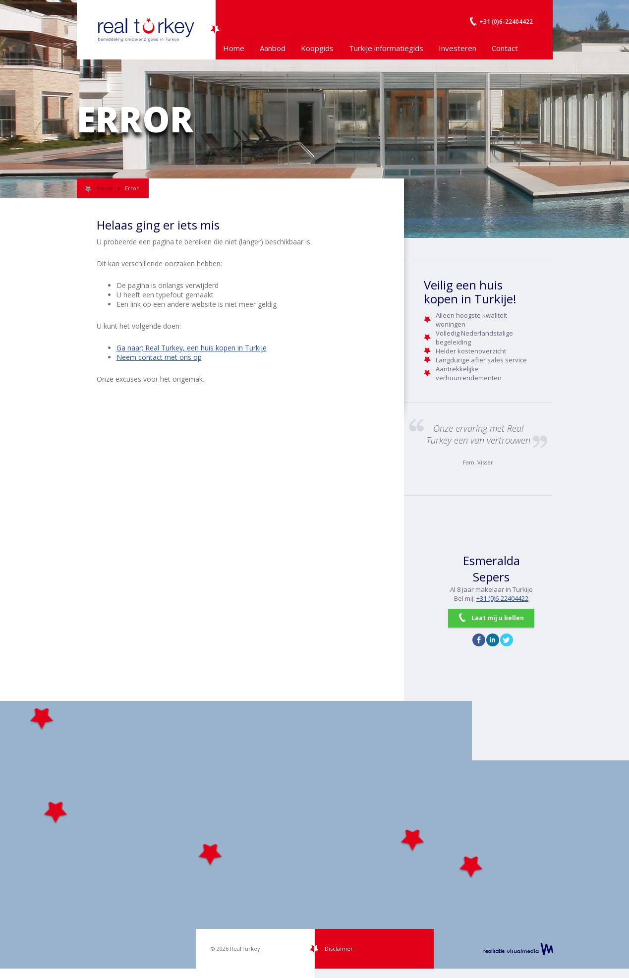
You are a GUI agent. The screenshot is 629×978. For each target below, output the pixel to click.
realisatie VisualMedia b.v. (518, 948)
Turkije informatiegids (386, 48)
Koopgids (317, 48)
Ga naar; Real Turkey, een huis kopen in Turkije (191, 347)
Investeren (457, 48)
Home (233, 48)
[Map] (314, 835)
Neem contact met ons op (159, 357)
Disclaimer (339, 948)
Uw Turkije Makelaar (146, 29)
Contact (505, 48)
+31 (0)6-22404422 (502, 598)
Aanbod (273, 48)
